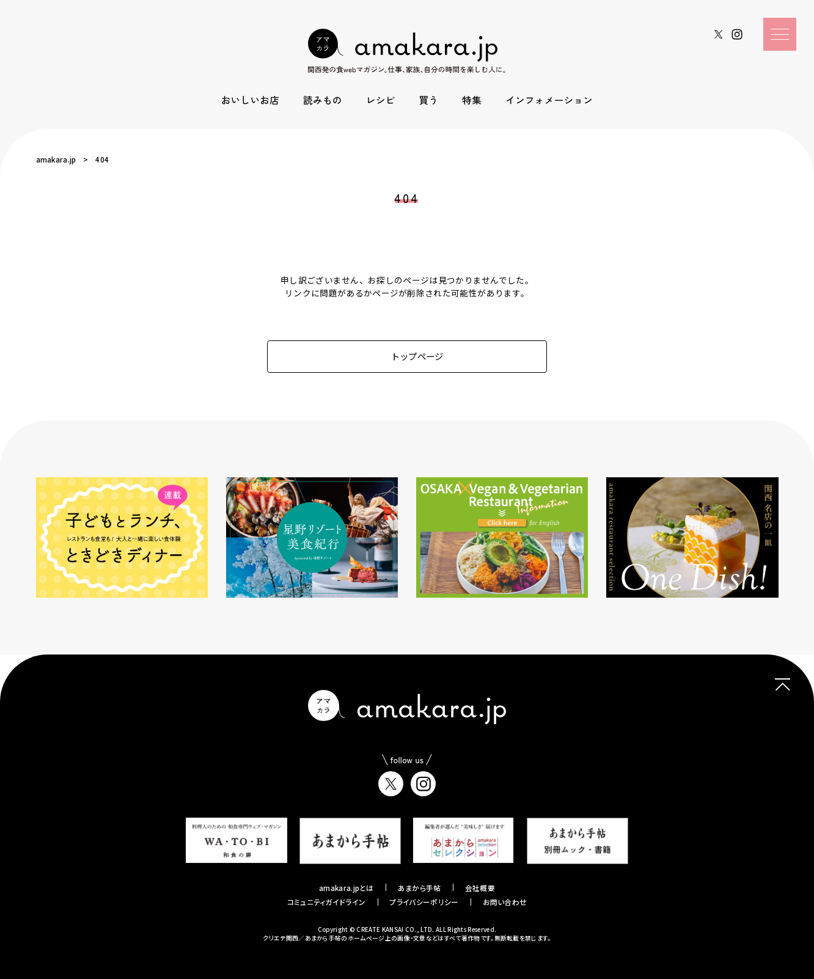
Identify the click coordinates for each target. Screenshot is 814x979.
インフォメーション (549, 99)
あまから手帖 (419, 887)
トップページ (406, 356)
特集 (472, 99)
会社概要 (480, 887)
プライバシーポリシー (423, 902)
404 (102, 159)
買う (429, 99)
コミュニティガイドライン (326, 902)
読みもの (322, 99)
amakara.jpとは (346, 887)
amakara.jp (56, 159)
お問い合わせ (505, 902)
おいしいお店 (250, 99)
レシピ (380, 99)
